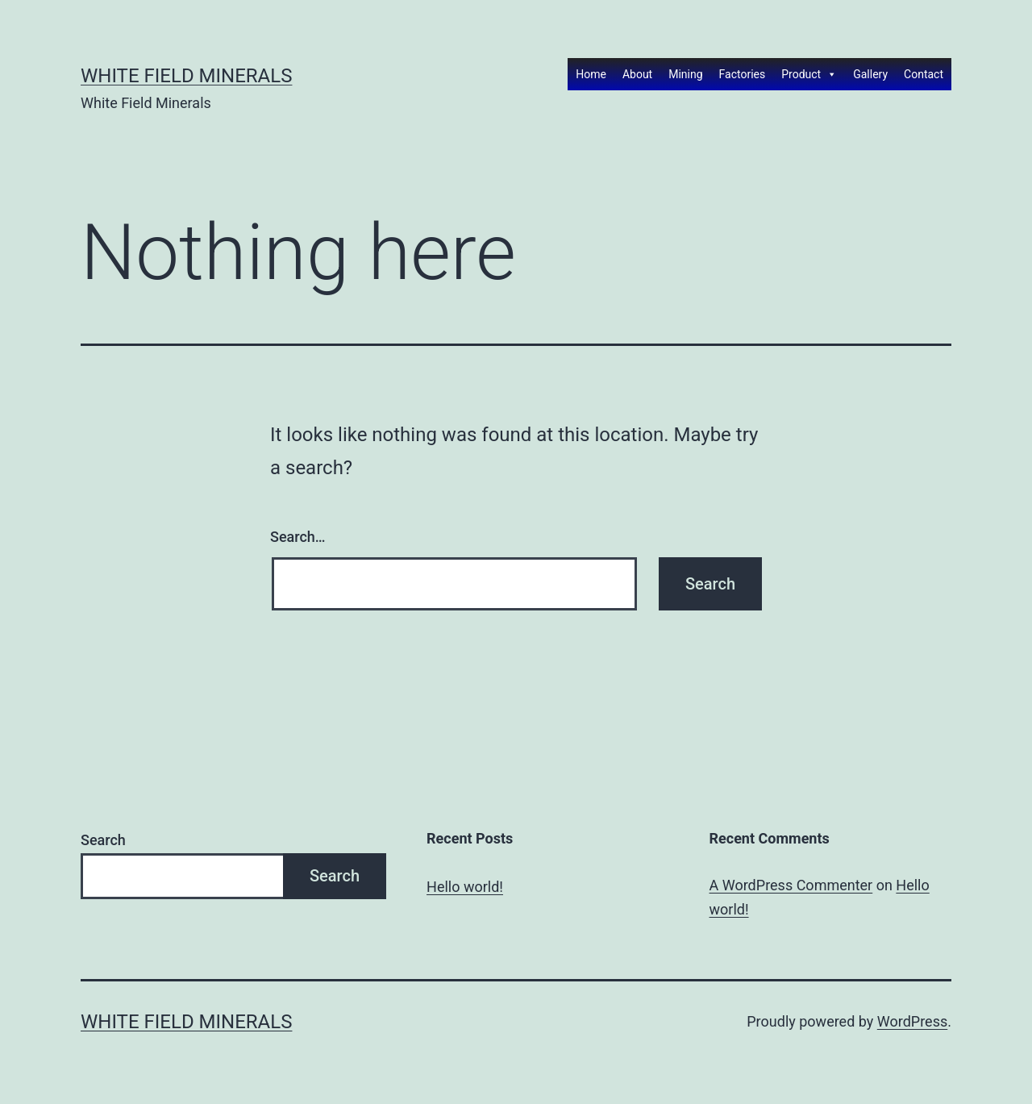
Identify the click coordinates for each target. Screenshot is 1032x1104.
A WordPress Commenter (791, 885)
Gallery (870, 74)
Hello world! (465, 886)
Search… (298, 536)
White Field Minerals (186, 76)
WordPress (912, 1021)
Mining (685, 74)
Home (591, 74)
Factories (742, 74)
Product (809, 74)
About (637, 74)
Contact (923, 74)
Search (103, 839)
